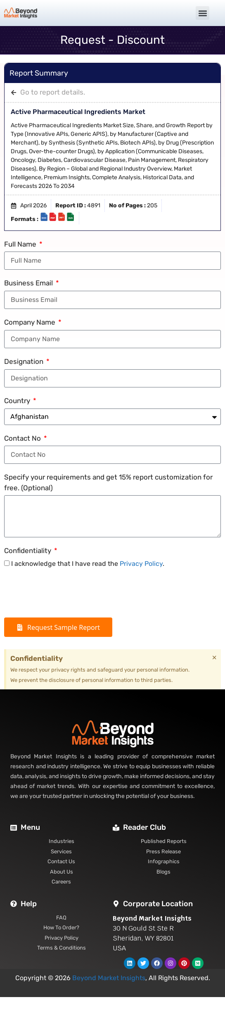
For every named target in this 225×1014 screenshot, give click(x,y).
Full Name (21, 244)
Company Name (30, 322)
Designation (24, 361)
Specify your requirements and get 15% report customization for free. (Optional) (108, 482)
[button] (202, 13)
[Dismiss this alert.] (214, 657)
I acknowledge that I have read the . (87, 564)
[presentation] (67, 593)
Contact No (23, 438)
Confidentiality (28, 550)
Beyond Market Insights (108, 978)
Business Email (29, 283)
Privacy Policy (141, 564)
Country (18, 401)
